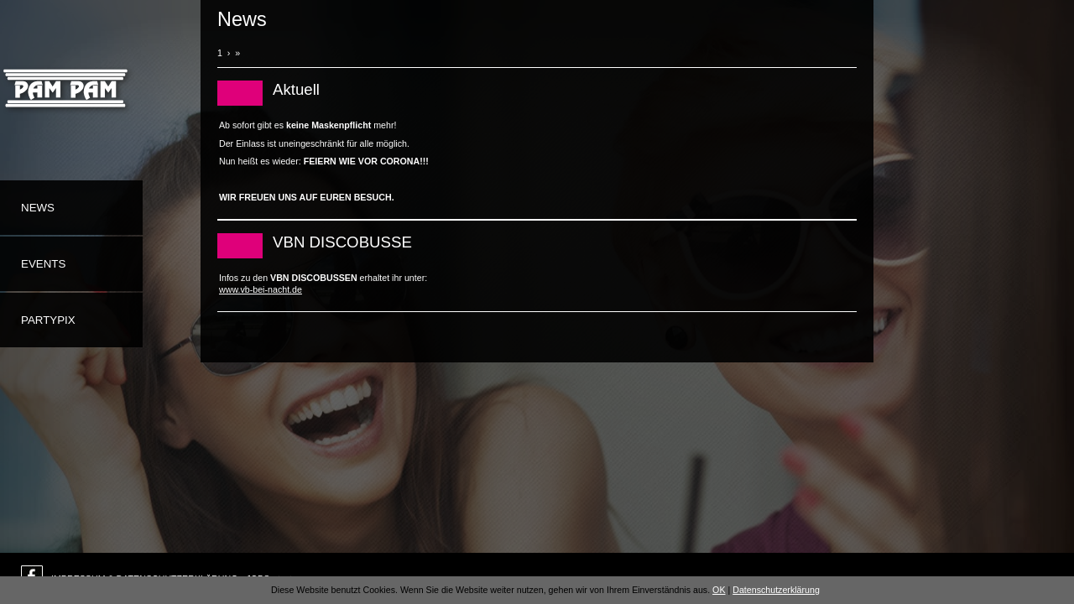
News (38, 207)
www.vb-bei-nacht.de (260, 289)
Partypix (48, 320)
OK (718, 590)
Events (43, 264)
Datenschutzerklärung (776, 590)
